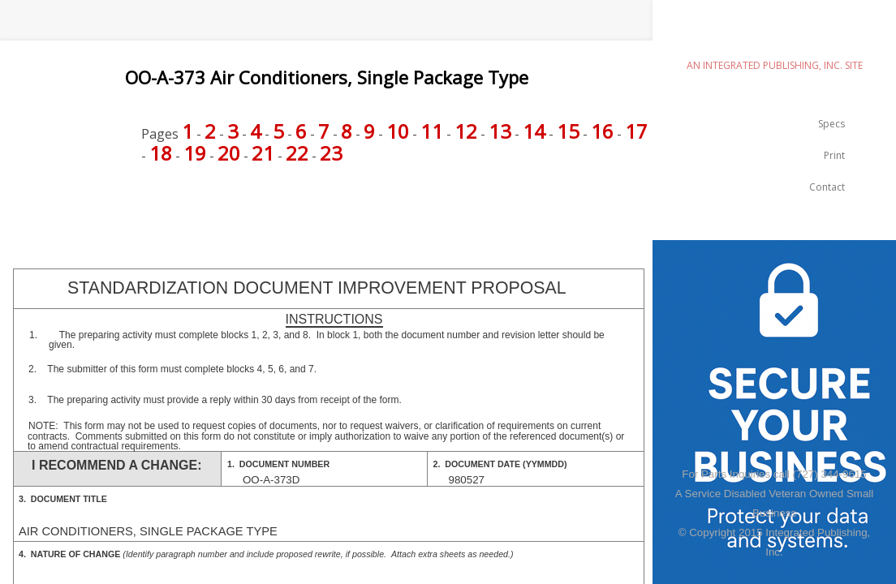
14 (534, 131)
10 (397, 131)
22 (297, 153)
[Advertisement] (295, 210)
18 (160, 153)
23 (331, 153)
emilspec (774, 37)
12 (465, 131)
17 (636, 131)
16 (602, 131)
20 (229, 153)
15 (568, 131)
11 (431, 131)
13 (500, 131)
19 (194, 153)
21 (263, 153)
